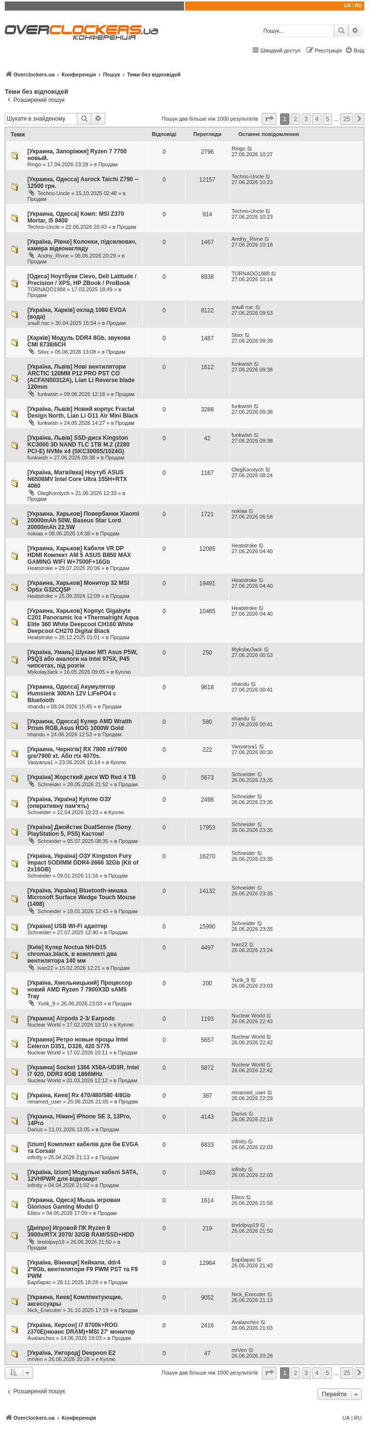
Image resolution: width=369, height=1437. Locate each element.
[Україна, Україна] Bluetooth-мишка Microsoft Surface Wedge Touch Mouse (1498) (81, 897)
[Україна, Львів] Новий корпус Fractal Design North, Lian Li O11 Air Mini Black (82, 412)
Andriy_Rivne (53, 256)
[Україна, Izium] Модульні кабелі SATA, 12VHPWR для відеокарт (82, 1175)
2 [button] (295, 119)
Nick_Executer (44, 1310)
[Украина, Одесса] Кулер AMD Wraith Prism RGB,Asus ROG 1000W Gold (79, 724)
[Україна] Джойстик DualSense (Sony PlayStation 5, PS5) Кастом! (79, 830)
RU (358, 5)
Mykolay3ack (42, 672)
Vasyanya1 (40, 762)
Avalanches (41, 1338)
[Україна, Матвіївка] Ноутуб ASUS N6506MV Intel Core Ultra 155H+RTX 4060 (77, 479)
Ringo (34, 164)
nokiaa (35, 533)
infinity (34, 1157)
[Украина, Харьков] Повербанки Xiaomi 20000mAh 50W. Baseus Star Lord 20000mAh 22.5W (83, 520)
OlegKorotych (53, 493)
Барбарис (39, 1282)
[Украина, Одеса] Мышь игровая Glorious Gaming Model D (73, 1203)
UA (347, 5)
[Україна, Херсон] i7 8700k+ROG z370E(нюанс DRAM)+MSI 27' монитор (81, 1328)
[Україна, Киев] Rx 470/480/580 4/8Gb (79, 1095)
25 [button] (346, 119)
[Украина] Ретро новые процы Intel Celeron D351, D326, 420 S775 (77, 1043)
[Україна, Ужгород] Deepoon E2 (71, 1353)
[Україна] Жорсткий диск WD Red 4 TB (81, 777)
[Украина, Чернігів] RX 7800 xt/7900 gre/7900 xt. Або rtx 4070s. (77, 752)
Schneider (49, 784)
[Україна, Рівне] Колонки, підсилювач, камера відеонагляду (81, 245)
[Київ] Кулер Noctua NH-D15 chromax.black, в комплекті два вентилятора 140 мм (72, 954)
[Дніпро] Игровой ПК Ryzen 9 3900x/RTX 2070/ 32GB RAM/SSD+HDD (80, 1231)
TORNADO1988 (46, 289)
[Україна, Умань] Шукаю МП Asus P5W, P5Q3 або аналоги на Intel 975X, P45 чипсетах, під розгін (82, 659)
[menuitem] (354, 50)
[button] (269, 119)
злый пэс (38, 323)
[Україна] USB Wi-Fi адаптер (67, 926)
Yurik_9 (46, 1003)
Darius (35, 1129)
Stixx (43, 352)
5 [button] (327, 119)
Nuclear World (44, 1025)
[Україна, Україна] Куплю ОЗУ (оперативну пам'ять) (69, 802)
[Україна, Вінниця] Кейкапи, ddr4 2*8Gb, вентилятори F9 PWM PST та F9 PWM (82, 1269)
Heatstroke (40, 568)
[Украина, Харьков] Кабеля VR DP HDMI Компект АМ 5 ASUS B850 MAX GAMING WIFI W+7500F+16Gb (79, 555)
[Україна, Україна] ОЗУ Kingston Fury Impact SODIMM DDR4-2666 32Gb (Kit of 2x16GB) (82, 863)
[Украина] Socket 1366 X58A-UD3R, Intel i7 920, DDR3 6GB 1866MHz (83, 1071)
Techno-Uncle (53, 193)
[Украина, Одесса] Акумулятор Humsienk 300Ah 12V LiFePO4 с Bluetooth (71, 693)
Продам (108, 164)
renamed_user (44, 1101)
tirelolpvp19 (50, 1242)
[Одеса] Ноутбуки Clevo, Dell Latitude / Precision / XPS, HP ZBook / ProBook (81, 279)
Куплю (123, 672)
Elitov (33, 1213)
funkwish (47, 394)
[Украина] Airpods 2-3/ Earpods (71, 1018)
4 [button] (317, 119)
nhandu (36, 706)
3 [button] (306, 119)
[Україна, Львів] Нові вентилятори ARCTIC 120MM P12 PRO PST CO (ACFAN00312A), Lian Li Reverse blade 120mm (81, 376)
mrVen (35, 1359)
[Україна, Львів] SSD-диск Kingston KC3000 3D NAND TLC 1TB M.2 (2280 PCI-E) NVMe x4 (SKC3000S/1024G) (78, 444)
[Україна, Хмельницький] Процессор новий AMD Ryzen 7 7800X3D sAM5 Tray (79, 989)
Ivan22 (45, 968)
